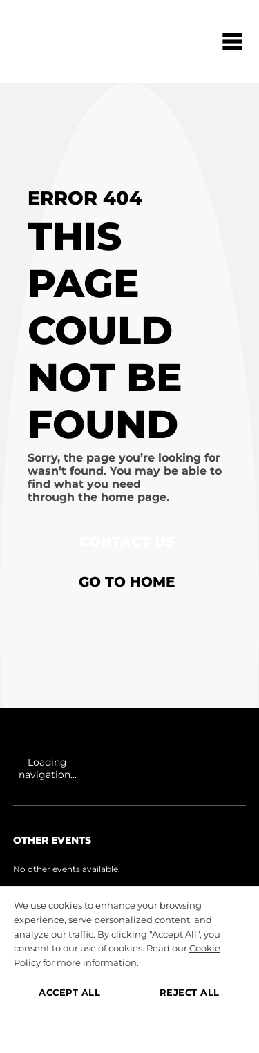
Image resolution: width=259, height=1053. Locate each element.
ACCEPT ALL (69, 992)
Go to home (127, 581)
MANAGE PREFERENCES (129, 1028)
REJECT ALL (190, 992)
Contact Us (127, 541)
